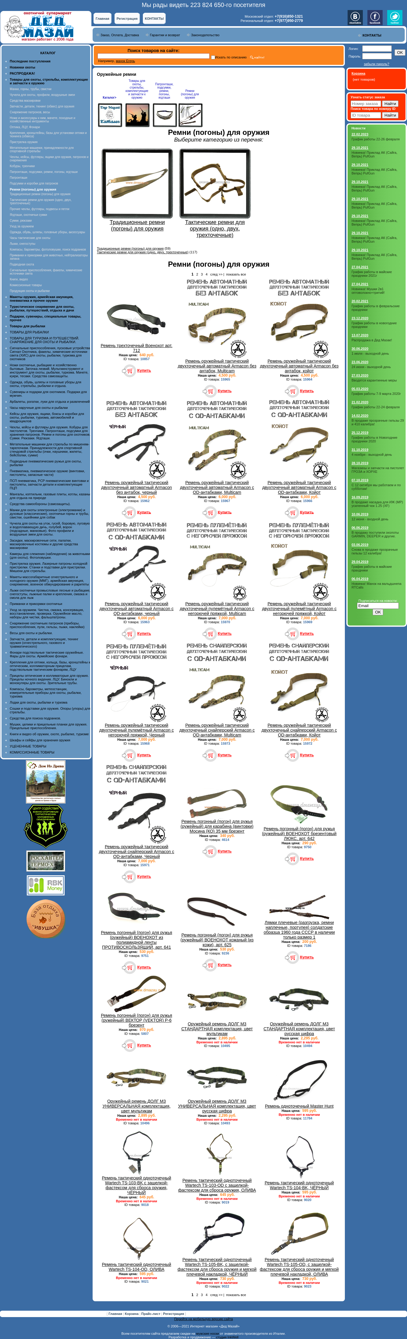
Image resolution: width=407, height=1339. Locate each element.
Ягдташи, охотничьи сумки (28, 214)
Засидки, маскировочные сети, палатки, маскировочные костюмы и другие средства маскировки (44, 544)
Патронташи (18, 177)
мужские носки (207, 1333)
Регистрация (127, 18)
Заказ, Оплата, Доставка (120, 35)
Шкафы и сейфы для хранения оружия (40, 740)
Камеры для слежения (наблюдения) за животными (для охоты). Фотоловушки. (50, 555)
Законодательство (205, 35)
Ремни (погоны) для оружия (190, 94)
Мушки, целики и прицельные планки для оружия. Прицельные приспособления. (48, 726)
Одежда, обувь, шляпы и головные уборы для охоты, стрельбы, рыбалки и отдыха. (45, 384)
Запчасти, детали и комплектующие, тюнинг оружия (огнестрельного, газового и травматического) (44, 642)
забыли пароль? (376, 64)
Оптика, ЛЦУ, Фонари (25, 127)
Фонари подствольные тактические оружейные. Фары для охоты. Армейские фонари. (47, 654)
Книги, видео (19, 279)
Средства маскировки (25, 100)
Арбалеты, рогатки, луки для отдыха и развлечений (50, 401)
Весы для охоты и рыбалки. (31, 633)
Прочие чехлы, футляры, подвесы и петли (39, 209)
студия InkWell (227, 1337)
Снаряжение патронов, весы (30, 112)
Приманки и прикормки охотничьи (36, 604)
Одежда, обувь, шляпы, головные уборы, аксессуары (47, 232)
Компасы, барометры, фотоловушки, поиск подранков (48, 249)
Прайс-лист (151, 1314)
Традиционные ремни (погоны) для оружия (40, 194)
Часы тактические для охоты (30, 238)
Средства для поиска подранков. (35, 718)
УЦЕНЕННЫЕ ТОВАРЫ (28, 746)
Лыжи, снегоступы (22, 243)
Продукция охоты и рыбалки (30, 291)
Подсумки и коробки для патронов (34, 183)
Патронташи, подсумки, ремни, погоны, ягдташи (44, 172)
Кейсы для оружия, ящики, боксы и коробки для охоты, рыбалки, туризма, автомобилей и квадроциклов (47, 417)
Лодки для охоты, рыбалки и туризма (38, 702)
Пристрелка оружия (23, 142)
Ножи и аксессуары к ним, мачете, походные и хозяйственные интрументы (42, 119)
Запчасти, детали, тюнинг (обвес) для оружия (42, 106)
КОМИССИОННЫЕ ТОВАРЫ (32, 752)
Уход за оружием (22, 226)
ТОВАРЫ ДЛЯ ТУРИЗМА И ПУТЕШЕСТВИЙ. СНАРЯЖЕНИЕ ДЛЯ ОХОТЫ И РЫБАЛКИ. (44, 340)
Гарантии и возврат (165, 35)
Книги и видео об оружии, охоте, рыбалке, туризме (49, 734)
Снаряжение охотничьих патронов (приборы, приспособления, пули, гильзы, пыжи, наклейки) (47, 625)
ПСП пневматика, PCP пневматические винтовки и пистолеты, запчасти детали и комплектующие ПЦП (49, 484)
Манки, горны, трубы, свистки (30, 89)
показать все (236, 274)
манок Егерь (125, 61)
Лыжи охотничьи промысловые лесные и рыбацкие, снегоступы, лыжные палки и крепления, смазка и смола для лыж (50, 594)
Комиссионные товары (26, 285)
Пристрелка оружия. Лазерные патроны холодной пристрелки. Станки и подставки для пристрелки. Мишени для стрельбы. (48, 567)
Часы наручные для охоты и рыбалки (39, 407)
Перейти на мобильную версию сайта (203, 1319)
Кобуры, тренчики (22, 166)
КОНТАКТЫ (154, 18)
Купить (144, 370)
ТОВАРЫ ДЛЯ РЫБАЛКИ (29, 332)
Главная (102, 18)
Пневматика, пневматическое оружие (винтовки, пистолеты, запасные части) (47, 472)
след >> (216, 274)
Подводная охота (22, 264)
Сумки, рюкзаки (21, 220)
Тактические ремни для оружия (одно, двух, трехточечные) (143, 252)
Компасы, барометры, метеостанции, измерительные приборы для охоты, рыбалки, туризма (46, 692)
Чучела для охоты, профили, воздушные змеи (42, 95)
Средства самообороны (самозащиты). (40, 504)
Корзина (132, 1314)
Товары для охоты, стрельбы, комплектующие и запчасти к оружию (137, 89)
